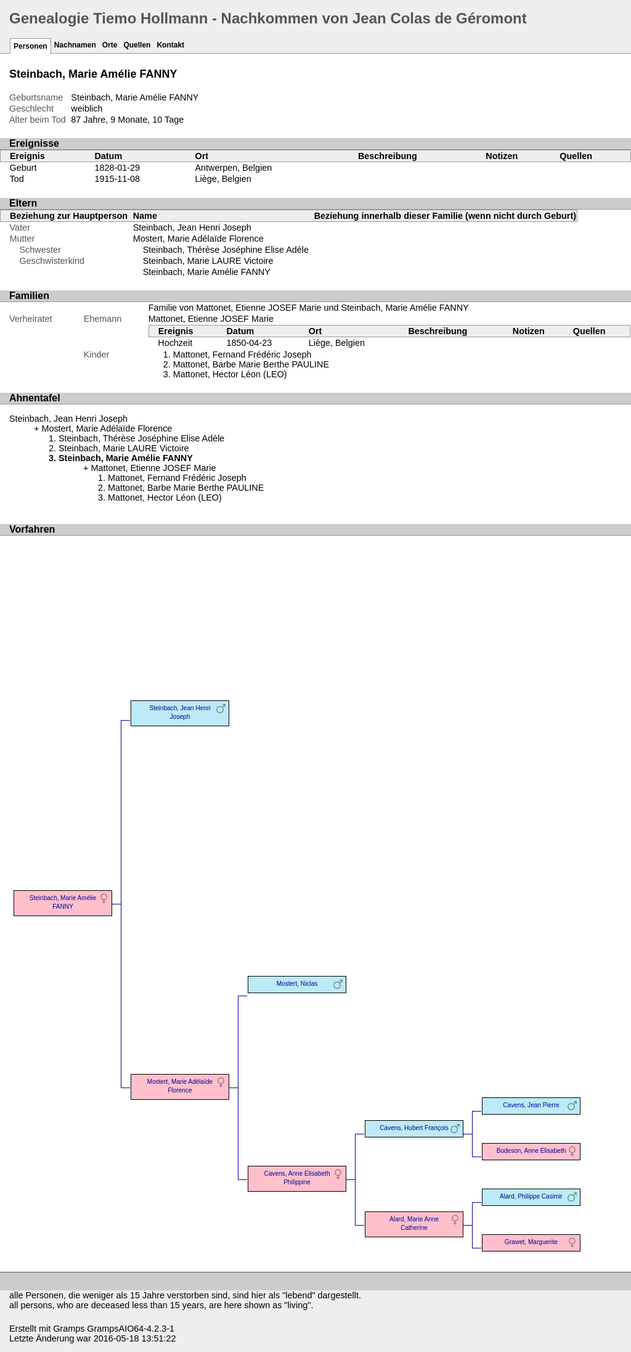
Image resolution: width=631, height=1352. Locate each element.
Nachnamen (75, 45)
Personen (30, 46)
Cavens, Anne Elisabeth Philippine (297, 1178)
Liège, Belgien (223, 179)
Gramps (68, 1329)
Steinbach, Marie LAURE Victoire (208, 261)
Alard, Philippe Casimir (531, 1196)
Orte (110, 45)
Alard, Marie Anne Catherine (414, 1223)
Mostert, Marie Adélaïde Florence (198, 239)
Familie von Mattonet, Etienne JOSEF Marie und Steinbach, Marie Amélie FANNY (309, 308)
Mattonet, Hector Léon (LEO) (230, 374)
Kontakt (170, 45)
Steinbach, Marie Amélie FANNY (207, 272)
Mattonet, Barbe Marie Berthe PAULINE (251, 364)
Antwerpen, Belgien (233, 168)
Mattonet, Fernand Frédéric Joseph (242, 354)
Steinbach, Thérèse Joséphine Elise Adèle (226, 250)
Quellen (136, 45)
